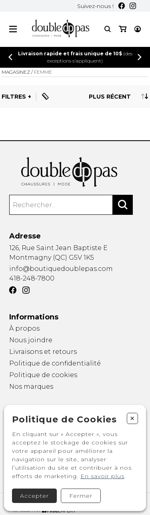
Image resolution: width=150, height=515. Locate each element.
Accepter (34, 495)
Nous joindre (30, 340)
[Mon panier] (122, 29)
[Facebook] (121, 6)
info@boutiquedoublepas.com (61, 269)
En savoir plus (102, 476)
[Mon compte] (137, 29)
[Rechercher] (123, 205)
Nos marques (31, 387)
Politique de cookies (43, 375)
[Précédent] (10, 57)
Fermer (80, 495)
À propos (24, 328)
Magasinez (16, 72)
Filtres (14, 96)
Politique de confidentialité (55, 363)
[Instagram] (133, 6)
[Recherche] (107, 29)
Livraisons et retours (43, 351)
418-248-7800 (31, 278)
